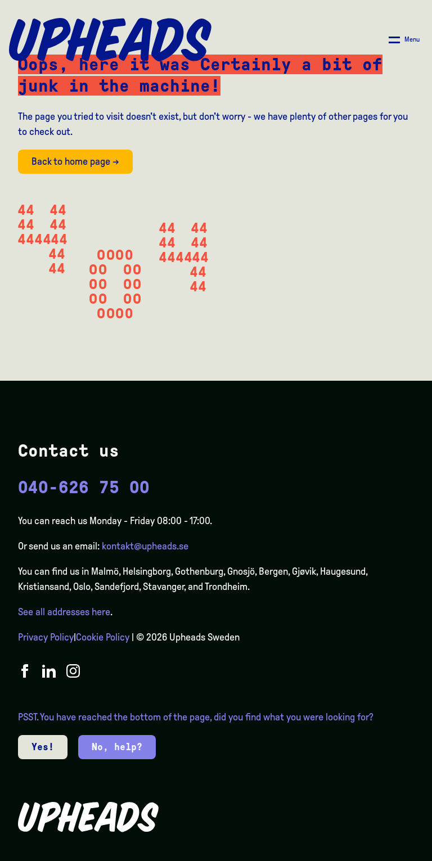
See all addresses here (64, 611)
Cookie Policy (102, 637)
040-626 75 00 (84, 487)
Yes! (43, 746)
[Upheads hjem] (110, 40)
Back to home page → (75, 161)
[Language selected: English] (387, 851)
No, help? (117, 746)
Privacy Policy (46, 637)
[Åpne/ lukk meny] (404, 40)
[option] (370, 852)
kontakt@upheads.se (145, 546)
